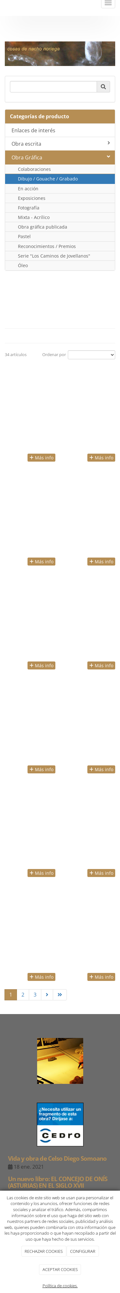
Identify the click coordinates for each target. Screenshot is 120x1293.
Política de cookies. (60, 1286)
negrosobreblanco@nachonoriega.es (60, 29)
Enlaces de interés (33, 130)
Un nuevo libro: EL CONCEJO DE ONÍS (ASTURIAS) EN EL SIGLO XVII (57, 1182)
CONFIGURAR (82, 1251)
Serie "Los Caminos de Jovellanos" (54, 256)
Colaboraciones (34, 169)
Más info (41, 458)
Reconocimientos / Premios (47, 246)
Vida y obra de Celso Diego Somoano (57, 1158)
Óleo (23, 265)
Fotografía (28, 208)
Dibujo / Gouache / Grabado (48, 179)
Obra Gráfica (61, 157)
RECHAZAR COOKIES (44, 1251)
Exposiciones (31, 198)
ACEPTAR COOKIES (60, 1269)
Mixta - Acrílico (34, 217)
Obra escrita (61, 143)
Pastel (24, 236)
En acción (28, 189)
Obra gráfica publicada (42, 227)
